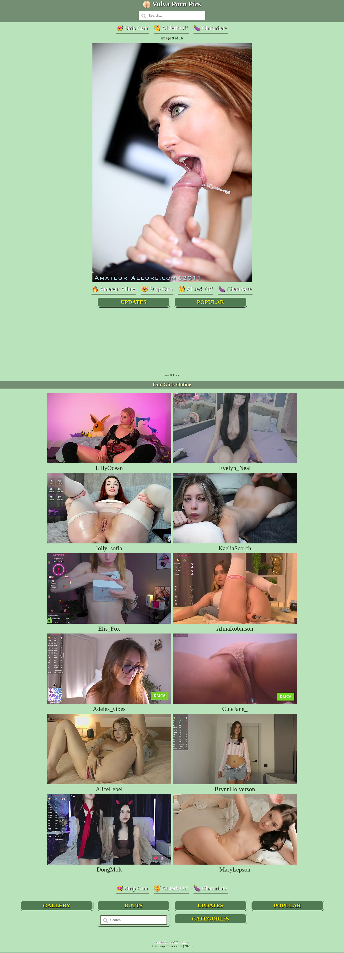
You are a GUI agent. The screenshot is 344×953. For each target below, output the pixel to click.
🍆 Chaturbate (211, 28)
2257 (173, 943)
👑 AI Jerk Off (171, 28)
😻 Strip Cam (130, 28)
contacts (161, 943)
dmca (184, 943)
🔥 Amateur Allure (111, 289)
